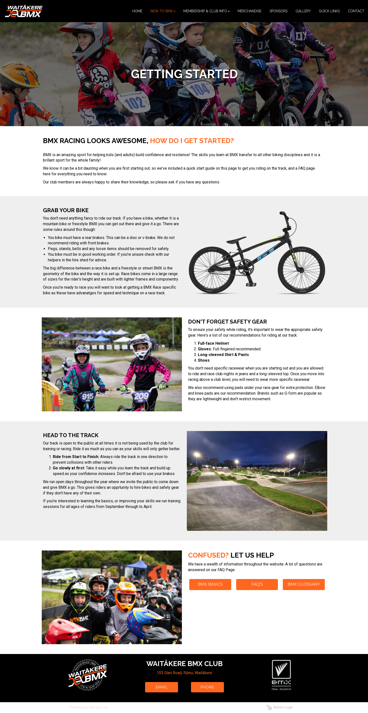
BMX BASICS (210, 584)
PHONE (207, 687)
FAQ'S (257, 584)
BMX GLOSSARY (304, 584)
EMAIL (161, 687)
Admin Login (280, 707)
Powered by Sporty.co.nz (88, 707)
